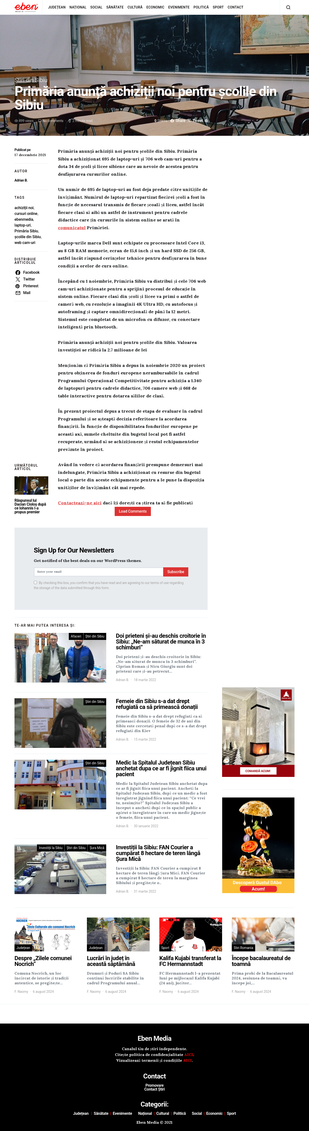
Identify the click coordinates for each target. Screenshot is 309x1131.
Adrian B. (21, 180)
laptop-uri (22, 225)
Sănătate (115, 7)
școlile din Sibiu (27, 237)
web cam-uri (24, 242)
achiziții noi (24, 207)
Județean (57, 7)
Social (96, 7)
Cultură (134, 7)
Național (78, 7)
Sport (218, 7)
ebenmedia (23, 219)
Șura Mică (97, 848)
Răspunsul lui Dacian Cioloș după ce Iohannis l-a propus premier (30, 506)
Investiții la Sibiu (51, 848)
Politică (201, 7)
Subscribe (175, 571)
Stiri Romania (243, 948)
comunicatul (72, 227)
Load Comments (133, 511)
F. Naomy (21, 992)
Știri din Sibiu (30, 80)
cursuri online (25, 213)
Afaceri (76, 636)
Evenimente (179, 7)
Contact (236, 7)
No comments (52, 121)
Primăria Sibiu (26, 231)
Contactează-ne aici (80, 503)
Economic (155, 7)
